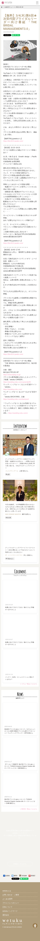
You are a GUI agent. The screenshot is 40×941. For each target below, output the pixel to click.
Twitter (14, 876)
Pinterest (32, 876)
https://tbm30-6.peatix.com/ (13, 141)
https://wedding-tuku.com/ (12, 389)
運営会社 (5, 915)
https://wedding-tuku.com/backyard (16, 399)
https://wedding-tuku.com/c (18, 413)
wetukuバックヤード (10, 911)
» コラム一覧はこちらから (28, 684)
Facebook (6, 876)
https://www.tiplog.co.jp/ (11, 375)
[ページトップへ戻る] (35, 925)
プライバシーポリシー (10, 903)
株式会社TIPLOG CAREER (14, 927)
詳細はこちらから (20, 864)
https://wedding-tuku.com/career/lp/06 (17, 382)
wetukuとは (6, 891)
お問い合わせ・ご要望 (10, 895)
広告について (7, 907)
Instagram (23, 876)
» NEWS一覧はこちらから (28, 809)
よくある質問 (7, 899)
